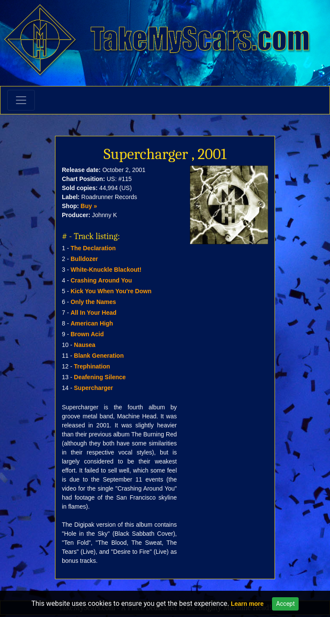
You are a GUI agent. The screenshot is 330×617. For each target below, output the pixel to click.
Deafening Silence (100, 377)
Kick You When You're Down (110, 291)
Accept (285, 603)
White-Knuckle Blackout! (105, 269)
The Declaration (93, 248)
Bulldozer (84, 258)
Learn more (247, 603)
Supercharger (93, 387)
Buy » (89, 206)
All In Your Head (93, 312)
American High (91, 323)
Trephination (92, 366)
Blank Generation (99, 355)
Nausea (84, 344)
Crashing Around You (101, 280)
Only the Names (93, 301)
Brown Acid (87, 334)
